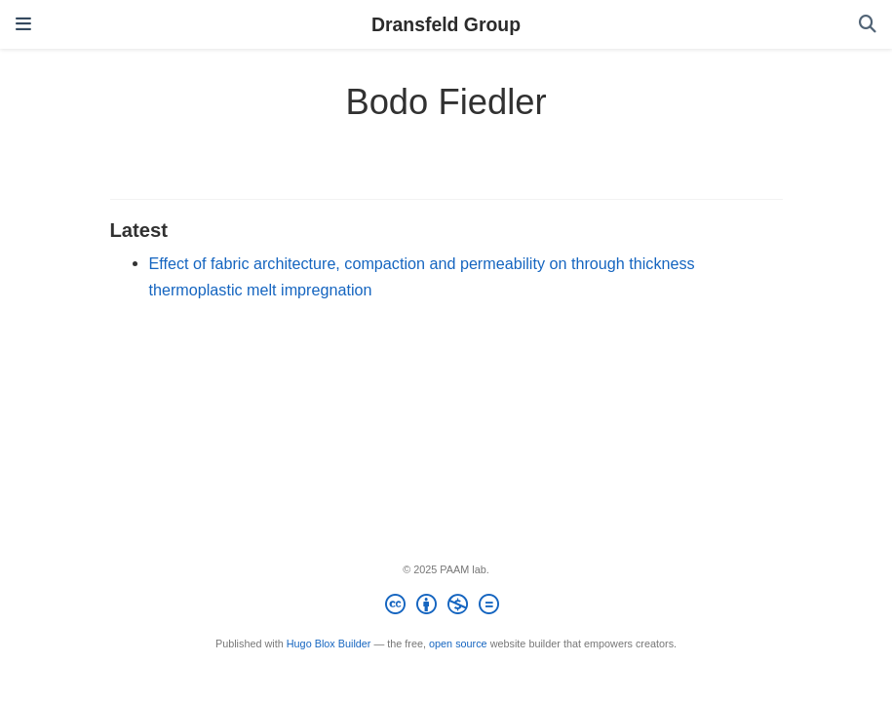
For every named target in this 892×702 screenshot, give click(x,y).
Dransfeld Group (446, 24)
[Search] (867, 25)
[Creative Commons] (446, 607)
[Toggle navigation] (23, 24)
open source (458, 643)
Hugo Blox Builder (329, 643)
